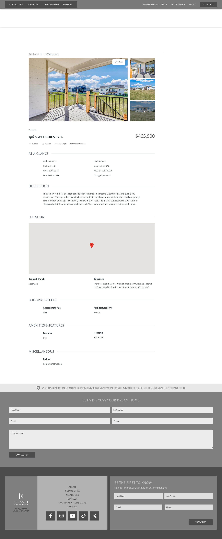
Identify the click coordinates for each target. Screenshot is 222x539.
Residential (34, 54)
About (192, 4)
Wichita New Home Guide (72, 502)
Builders (67, 4)
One (45, 338)
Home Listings (51, 4)
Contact (72, 498)
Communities (16, 4)
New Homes (33, 4)
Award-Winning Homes (155, 4)
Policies (72, 506)
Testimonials (178, 4)
